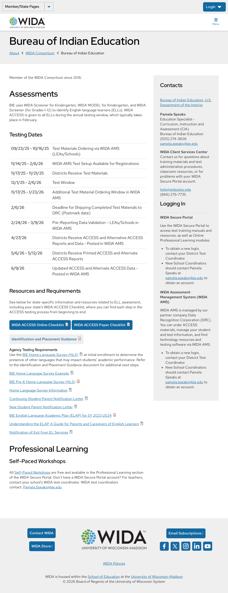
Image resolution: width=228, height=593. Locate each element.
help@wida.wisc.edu (175, 189)
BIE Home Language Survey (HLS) (50, 354)
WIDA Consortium (40, 53)
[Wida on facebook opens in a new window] (164, 546)
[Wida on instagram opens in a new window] (185, 546)
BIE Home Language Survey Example (39, 373)
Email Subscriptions (185, 533)
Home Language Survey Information (38, 390)
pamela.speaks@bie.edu (179, 143)
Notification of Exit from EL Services (38, 432)
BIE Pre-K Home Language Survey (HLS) (42, 382)
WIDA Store (41, 546)
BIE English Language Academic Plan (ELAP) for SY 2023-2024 (60, 415)
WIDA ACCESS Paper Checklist (100, 325)
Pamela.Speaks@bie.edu (42, 487)
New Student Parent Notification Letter (41, 407)
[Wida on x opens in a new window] (175, 546)
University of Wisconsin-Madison (157, 576)
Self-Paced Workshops (32, 472)
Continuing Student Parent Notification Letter (46, 398)
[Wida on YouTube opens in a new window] (207, 546)
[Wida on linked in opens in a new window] (196, 546)
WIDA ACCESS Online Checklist (38, 325)
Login (210, 6)
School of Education (104, 576)
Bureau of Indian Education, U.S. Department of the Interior (186, 102)
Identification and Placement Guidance (44, 339)
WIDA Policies (114, 563)
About (14, 53)
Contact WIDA (41, 533)
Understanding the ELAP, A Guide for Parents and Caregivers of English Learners (74, 424)
